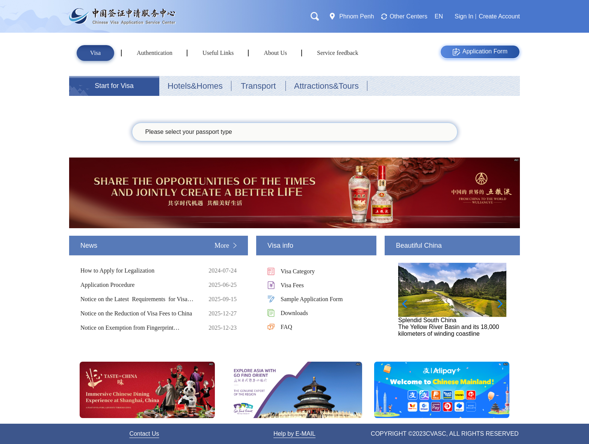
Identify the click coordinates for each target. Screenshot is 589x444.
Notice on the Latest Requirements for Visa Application (138, 299)
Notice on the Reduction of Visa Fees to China (138, 313)
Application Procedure (138, 285)
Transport (258, 86)
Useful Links (218, 53)
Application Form (480, 52)
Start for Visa (114, 85)
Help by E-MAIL (294, 433)
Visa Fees (292, 285)
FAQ (286, 327)
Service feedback (337, 53)
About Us (275, 53)
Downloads (294, 313)
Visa (95, 53)
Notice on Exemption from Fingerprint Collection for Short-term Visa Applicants (138, 328)
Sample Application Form (312, 299)
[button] (497, 304)
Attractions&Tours (326, 86)
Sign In (464, 16)
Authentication (154, 53)
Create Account (499, 16)
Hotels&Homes (195, 86)
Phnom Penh (356, 16)
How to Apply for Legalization (138, 270)
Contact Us (144, 433)
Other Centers (408, 16)
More (221, 245)
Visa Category (298, 271)
